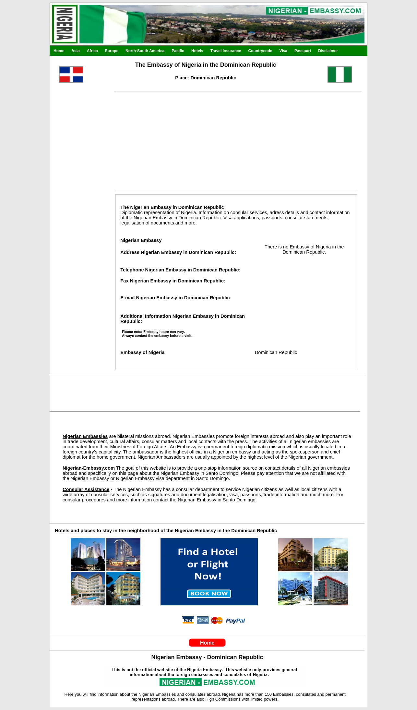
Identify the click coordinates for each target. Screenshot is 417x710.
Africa (92, 51)
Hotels (197, 51)
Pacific (178, 51)
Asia (75, 51)
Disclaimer (328, 51)
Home (59, 51)
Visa (283, 51)
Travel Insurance (225, 51)
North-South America (144, 51)
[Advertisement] (79, 232)
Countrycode (260, 51)
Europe (111, 51)
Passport (302, 51)
